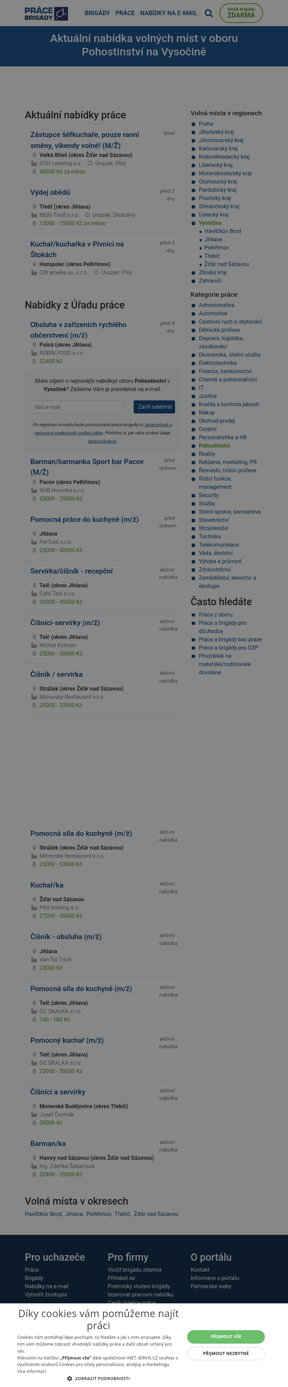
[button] (98, 1378)
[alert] (144, 693)
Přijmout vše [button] (226, 1336)
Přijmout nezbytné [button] (226, 1353)
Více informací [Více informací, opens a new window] (31, 1371)
